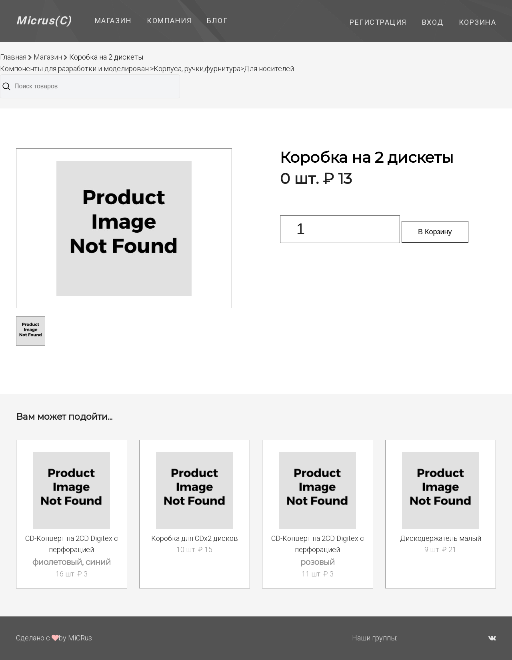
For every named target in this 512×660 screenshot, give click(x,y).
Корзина (477, 22)
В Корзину (435, 232)
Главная (13, 57)
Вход (433, 22)
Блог (217, 20)
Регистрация (378, 22)
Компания (169, 20)
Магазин (113, 20)
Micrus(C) (44, 20)
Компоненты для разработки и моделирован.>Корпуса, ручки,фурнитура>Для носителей (147, 68)
